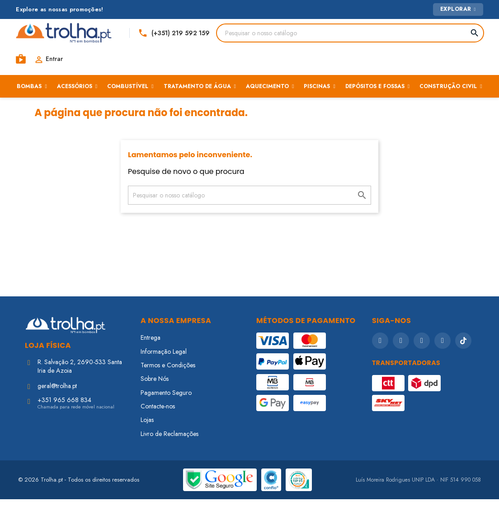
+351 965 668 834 (64, 406)
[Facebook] (380, 347)
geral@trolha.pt (57, 393)
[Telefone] (384, 35)
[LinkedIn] (442, 347)
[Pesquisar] (233, 34)
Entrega (150, 344)
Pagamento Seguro (166, 399)
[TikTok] (463, 347)
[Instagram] (401, 347)
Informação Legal (164, 357)
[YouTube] (422, 347)
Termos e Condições (168, 371)
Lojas (147, 426)
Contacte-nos (158, 412)
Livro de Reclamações (169, 440)
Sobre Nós (155, 385)
